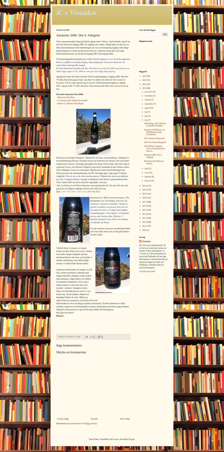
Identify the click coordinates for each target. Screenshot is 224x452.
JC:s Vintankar (76, 13)
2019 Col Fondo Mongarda (155, 142)
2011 (89, 191)
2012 (98, 191)
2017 (144, 202)
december (149, 92)
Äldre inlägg (125, 419)
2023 (144, 84)
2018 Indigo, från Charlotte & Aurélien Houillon (155, 124)
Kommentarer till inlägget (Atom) (83, 423)
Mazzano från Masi (66, 97)
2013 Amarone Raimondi (154, 138)
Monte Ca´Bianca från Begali (71, 103)
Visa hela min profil (147, 271)
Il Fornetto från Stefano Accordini (72, 100)
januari (148, 181)
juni (146, 116)
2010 (144, 230)
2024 (144, 80)
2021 (144, 186)
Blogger (131, 439)
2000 (63, 191)
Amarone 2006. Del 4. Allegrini (153, 156)
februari (148, 177)
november (149, 96)
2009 (84, 191)
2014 (144, 214)
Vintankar (146, 241)
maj (146, 120)
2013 (144, 218)
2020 (144, 190)
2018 (144, 198)
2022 (144, 88)
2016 (144, 206)
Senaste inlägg (63, 419)
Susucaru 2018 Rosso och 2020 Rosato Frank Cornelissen (154, 132)
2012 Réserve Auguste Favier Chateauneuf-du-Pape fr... (154, 148)
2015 (144, 210)
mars (147, 173)
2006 (73, 191)
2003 (68, 191)
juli (146, 112)
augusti (148, 108)
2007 (79, 191)
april (147, 168)
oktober (148, 100)
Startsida (94, 419)
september (149, 104)
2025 (144, 76)
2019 (144, 194)
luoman (116, 439)
